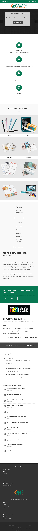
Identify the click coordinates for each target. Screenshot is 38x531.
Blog (5, 501)
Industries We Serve (8, 482)
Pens (9, 135)
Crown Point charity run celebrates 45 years (16, 388)
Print (5, 468)
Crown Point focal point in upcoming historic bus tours (18, 439)
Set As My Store (19, 247)
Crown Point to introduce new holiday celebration (17, 422)
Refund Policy (29, 526)
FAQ (5, 480)
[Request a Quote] (19, 59)
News (12, 480)
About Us (6, 499)
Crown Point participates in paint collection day (17, 433)
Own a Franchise (7, 510)
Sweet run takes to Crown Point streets (15, 405)
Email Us (19, 218)
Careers (5, 513)
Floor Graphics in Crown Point (13, 427)
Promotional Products (8, 477)
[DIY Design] (19, 45)
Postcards (28, 157)
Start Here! (17, 22)
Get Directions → (19, 213)
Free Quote (5, 1)
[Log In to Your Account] (19, 88)
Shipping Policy (19, 527)
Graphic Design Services (28, 201)
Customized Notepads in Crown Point (15, 444)
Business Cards (9, 201)
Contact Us (6, 505)
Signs (5, 472)
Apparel (5, 479)
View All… (9, 450)
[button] (1, 21)
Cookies (13, 526)
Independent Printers (8, 511)
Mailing (5, 470)
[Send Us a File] (19, 73)
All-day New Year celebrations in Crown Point (16, 416)
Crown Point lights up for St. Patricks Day (15, 399)
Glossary (8, 480)
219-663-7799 (33, 1)
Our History (6, 503)
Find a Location (7, 466)
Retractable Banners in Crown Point (14, 394)
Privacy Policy (8, 526)
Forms (9, 179)
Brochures (9, 157)
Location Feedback (7, 515)
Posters (28, 135)
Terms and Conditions (20, 526)
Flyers (28, 179)
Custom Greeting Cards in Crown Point (15, 411)
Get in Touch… (10, 298)
